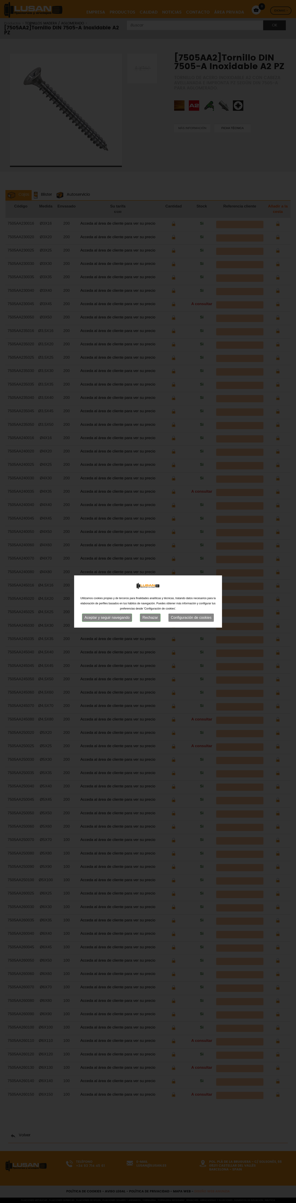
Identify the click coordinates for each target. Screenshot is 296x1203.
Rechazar (150, 558)
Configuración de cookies (191, 558)
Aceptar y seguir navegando (107, 558)
